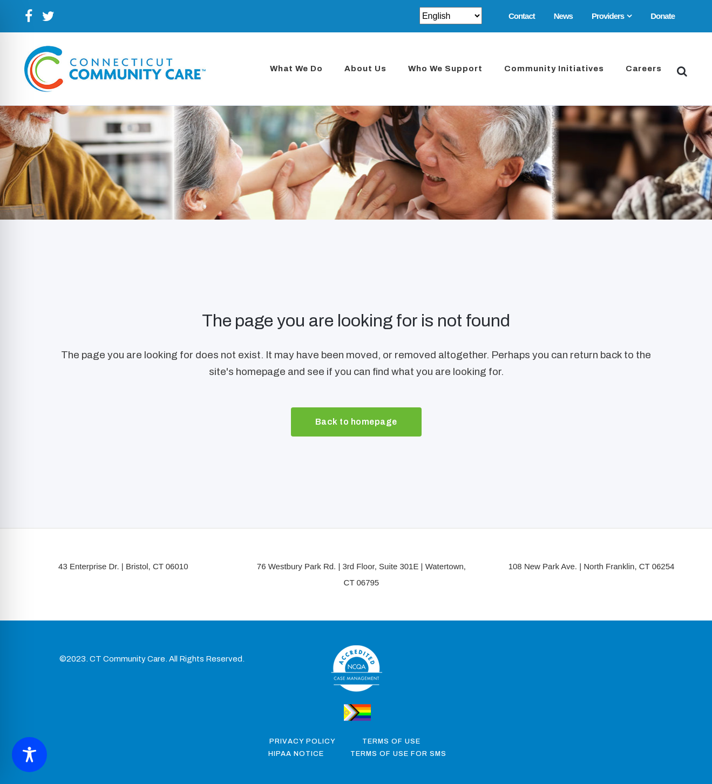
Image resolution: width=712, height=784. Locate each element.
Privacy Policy (302, 741)
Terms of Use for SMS (398, 754)
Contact (521, 16)
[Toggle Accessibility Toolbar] (29, 754)
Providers (608, 16)
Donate (662, 16)
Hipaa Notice (296, 754)
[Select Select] (450, 15)
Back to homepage (356, 421)
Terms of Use (391, 741)
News (563, 16)
